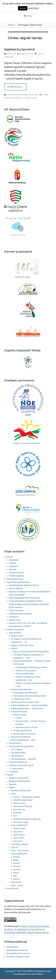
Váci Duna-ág (19, 809)
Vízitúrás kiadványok (18, 762)
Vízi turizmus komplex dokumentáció (29, 696)
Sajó (15, 876)
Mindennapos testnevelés (24, 734)
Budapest (17, 812)
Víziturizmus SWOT (21, 699)
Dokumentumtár (16, 572)
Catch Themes (36, 974)
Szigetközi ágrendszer (23, 800)
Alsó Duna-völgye (21, 822)
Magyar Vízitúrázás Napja (22, 645)
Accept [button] (23, 8)
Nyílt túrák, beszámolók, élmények (22, 94)
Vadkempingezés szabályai (20, 613)
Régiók (12, 787)
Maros (16, 873)
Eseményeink (12, 888)
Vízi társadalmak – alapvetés (23, 759)
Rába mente (16, 882)
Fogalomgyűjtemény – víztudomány (27, 708)
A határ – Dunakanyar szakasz (26, 797)
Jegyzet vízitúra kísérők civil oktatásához (31, 651)
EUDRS (18, 718)
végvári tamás (30, 98)
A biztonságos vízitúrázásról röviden (31, 667)
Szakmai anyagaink (15, 629)
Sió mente (17, 841)
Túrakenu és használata (25, 670)
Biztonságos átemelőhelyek (25, 692)
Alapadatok (14, 560)
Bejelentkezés (12, 947)
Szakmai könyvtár (19, 711)
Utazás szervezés (16, 610)
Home (11, 25)
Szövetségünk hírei (14, 579)
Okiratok (12, 569)
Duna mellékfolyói (19, 825)
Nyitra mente (19, 835)
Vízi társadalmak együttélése (21, 746)
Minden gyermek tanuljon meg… (25, 702)
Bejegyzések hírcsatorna (17, 950)
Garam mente (19, 828)
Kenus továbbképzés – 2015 (23, 740)
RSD (15, 816)
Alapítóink (13, 566)
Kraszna (16, 869)
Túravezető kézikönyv (21, 737)
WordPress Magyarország (17, 956)
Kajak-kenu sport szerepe (26, 727)
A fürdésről (14, 617)
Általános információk (18, 778)
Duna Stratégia (19, 715)
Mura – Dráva (17, 885)
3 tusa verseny (17, 768)
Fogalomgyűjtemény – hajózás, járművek (29, 705)
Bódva (16, 860)
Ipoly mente (18, 838)
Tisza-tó (14, 847)
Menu (29, 16)
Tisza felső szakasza (19, 844)
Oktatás (14, 648)
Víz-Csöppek (16, 749)
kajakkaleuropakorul (13, 98)
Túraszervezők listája (24, 673)
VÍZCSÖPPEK (27, 971)
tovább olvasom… (15, 87)
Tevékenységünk (16, 576)
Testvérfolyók (15, 743)
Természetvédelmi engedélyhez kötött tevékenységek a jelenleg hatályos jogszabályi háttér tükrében (29, 604)
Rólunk (9, 557)
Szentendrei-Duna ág (22, 806)
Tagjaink (13, 784)
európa (45, 94)
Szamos (16, 879)
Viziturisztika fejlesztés (21, 689)
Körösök (17, 866)
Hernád (16, 863)
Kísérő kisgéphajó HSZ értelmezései (24, 598)
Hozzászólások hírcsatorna (18, 953)
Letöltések (13, 771)
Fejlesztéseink (15, 633)
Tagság (9, 775)
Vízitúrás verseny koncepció (21, 765)
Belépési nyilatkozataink (19, 781)
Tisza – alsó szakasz (19, 850)
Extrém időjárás (16, 588)
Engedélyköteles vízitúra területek (24, 585)
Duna (13, 794)
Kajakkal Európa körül (19, 49)
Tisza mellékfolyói (19, 854)
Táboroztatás (14, 620)
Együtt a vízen (17, 636)
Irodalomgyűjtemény (22, 730)
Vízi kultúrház (17, 756)
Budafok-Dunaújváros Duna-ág (27, 819)
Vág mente (18, 831)
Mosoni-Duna (19, 803)
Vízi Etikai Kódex (18, 752)
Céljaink (12, 563)
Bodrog (16, 857)
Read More (33, 8)
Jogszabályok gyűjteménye (18, 582)
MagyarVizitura (26, 53)
